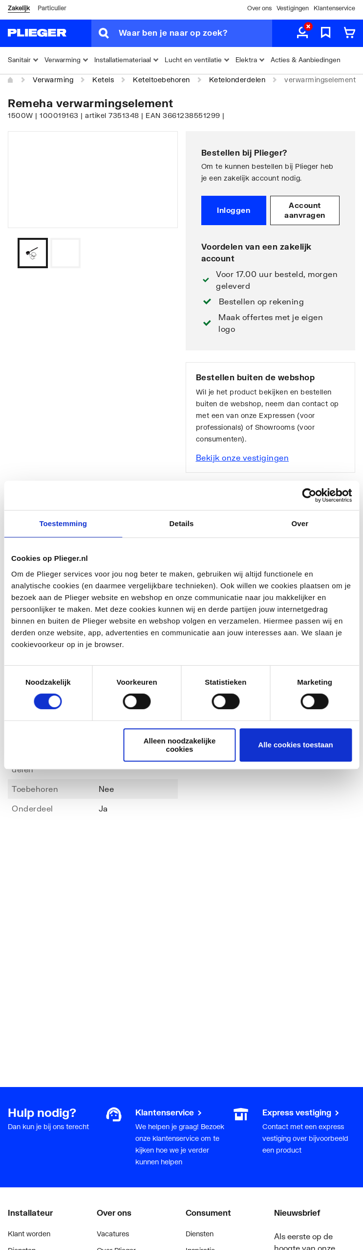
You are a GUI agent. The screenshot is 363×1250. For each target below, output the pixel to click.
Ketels (103, 79)
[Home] (11, 80)
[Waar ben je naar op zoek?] (195, 33)
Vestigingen (293, 8)
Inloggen (233, 210)
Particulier (52, 8)
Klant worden (29, 1233)
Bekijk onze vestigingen (242, 457)
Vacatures (113, 1233)
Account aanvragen (304, 210)
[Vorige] (158, 253)
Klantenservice (334, 8)
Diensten (200, 1233)
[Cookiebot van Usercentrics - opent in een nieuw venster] (309, 495)
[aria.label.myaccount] (302, 33)
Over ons (259, 8)
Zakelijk (19, 8)
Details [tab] (182, 523)
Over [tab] (300, 523)
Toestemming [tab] (63, 523)
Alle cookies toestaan (295, 745)
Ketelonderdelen (237, 79)
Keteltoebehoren (161, 79)
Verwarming (53, 79)
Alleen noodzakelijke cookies (180, 745)
